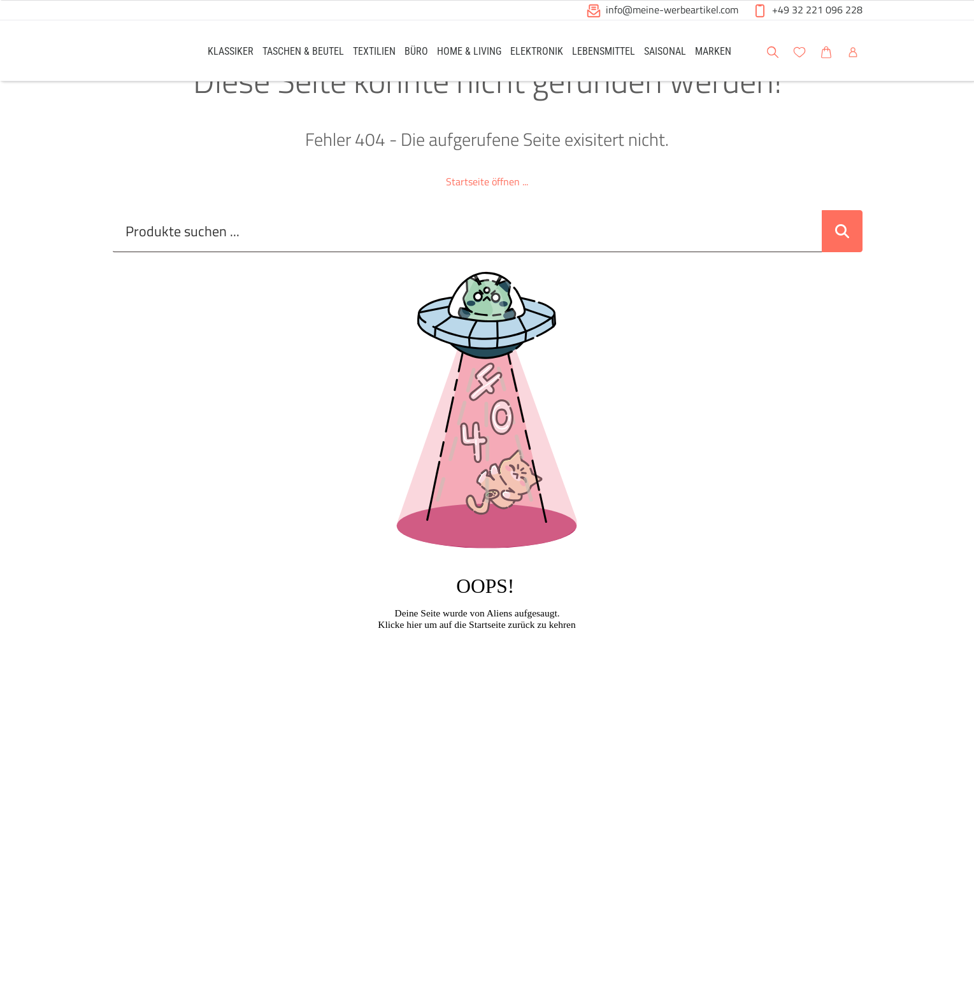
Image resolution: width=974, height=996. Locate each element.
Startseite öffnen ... (487, 214)
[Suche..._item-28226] (467, 264)
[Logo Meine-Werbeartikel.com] (144, 52)
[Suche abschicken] (842, 264)
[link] (230, 50)
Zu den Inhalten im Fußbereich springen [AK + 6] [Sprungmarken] (0, 0)
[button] (952, 50)
